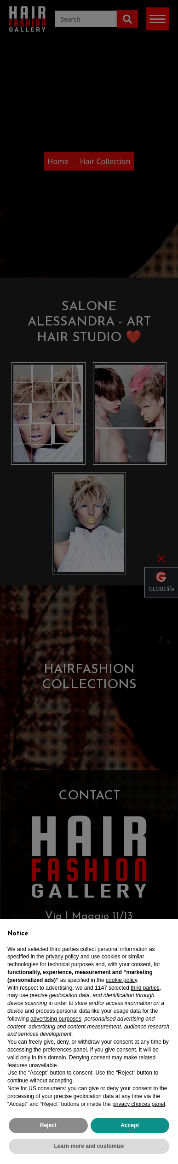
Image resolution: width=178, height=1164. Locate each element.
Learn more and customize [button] (89, 1146)
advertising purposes (55, 1019)
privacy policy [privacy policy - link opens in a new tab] (62, 956)
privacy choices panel (138, 1104)
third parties (145, 988)
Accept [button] (130, 1125)
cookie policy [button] (121, 980)
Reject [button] (48, 1125)
